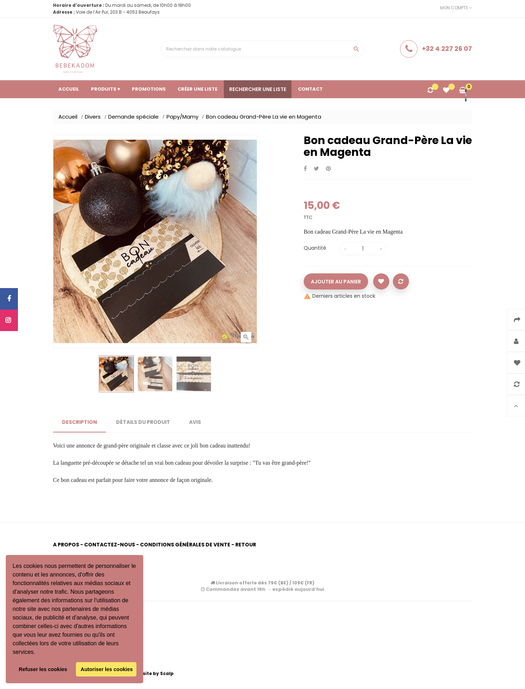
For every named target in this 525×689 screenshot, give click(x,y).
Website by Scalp (153, 673)
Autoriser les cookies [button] (107, 669)
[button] (38, 653)
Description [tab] (79, 422)
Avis (195, 422)
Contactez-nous (109, 544)
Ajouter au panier (336, 281)
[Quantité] (363, 248)
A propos (66, 544)
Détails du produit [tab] (143, 422)
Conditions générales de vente (185, 544)
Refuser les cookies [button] (43, 669)
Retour (245, 544)
